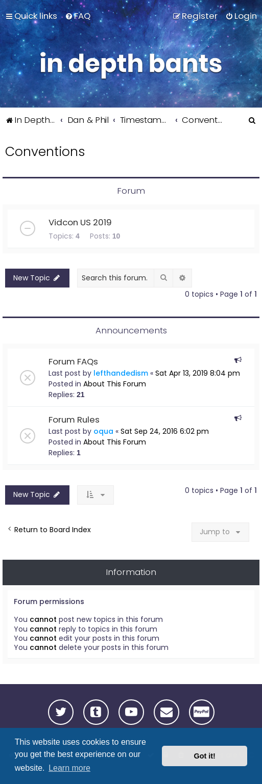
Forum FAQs (73, 361)
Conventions (45, 152)
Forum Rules (74, 419)
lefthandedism (120, 373)
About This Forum (114, 384)
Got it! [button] (205, 756)
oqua (103, 431)
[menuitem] (77, 16)
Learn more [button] (69, 768)
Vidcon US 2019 (80, 222)
